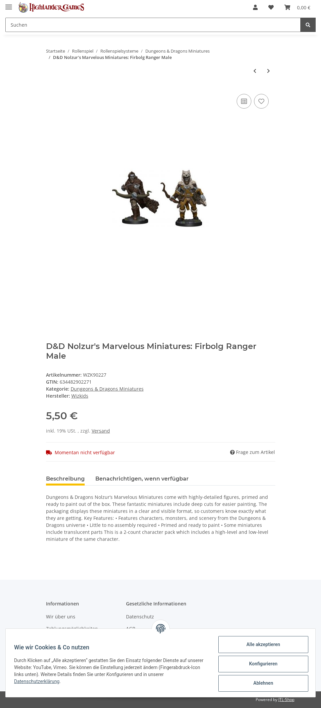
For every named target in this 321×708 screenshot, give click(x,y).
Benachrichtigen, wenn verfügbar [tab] (142, 479)
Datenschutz (140, 616)
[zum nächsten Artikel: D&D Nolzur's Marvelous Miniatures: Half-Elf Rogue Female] (268, 71)
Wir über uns (60, 616)
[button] (255, 7)
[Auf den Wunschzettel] (261, 101)
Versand (101, 431)
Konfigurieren (261, 663)
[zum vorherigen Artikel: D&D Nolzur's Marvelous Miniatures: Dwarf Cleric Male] (255, 71)
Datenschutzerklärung (55, 681)
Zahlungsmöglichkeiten (72, 628)
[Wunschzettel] (271, 7)
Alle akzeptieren (261, 644)
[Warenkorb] (297, 7)
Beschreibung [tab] (65, 479)
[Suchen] (153, 25)
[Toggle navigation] (8, 4)
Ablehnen (261, 683)
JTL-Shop (286, 699)
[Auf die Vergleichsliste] (244, 101)
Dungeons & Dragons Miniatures (107, 389)
